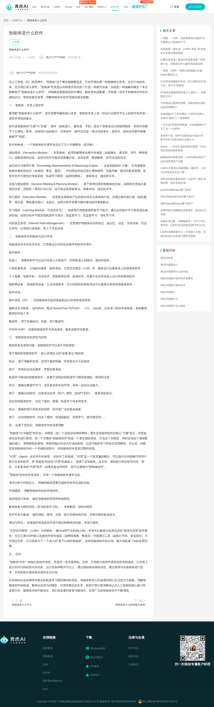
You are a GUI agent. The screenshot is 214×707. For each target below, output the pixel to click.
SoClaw (68, 7)
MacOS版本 (94, 657)
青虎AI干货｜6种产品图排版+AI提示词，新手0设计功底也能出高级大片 (182, 137)
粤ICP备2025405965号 (123, 701)
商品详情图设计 (169, 264)
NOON (46, 672)
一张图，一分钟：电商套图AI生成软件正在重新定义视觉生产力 (182, 40)
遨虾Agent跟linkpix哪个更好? (176, 203)
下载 (125, 7)
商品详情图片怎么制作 (172, 305)
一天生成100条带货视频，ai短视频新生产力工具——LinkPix (183, 126)
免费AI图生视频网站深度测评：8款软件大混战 (183, 212)
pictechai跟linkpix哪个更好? (175, 189)
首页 (34, 7)
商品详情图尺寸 (169, 298)
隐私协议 (133, 656)
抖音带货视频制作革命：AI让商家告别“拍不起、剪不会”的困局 (183, 83)
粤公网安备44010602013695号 (160, 701)
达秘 (45, 664)
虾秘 (45, 689)
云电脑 (15, 41)
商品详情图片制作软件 (172, 285)
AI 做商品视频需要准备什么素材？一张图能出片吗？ (183, 94)
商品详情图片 (167, 292)
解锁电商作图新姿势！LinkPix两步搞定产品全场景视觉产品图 (183, 159)
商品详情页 (166, 257)
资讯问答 (115, 7)
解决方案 (45, 7)
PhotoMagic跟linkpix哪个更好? (177, 196)
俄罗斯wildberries (52, 680)
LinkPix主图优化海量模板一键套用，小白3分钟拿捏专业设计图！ (183, 170)
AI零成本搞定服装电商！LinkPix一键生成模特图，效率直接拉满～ (183, 181)
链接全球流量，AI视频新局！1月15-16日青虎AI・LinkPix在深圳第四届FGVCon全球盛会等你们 (182, 223)
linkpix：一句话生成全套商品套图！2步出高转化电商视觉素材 (183, 148)
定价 (78, 7)
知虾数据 (48, 648)
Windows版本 (95, 648)
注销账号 (133, 664)
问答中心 (18, 20)
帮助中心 (102, 7)
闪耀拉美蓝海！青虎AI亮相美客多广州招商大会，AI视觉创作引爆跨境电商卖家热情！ (182, 62)
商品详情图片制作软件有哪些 (176, 278)
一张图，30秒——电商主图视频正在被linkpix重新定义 (181, 72)
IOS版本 (92, 666)
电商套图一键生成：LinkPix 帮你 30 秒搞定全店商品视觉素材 (183, 51)
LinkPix (57, 7)
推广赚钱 (89, 7)
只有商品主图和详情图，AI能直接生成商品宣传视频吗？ (182, 105)
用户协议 (133, 648)
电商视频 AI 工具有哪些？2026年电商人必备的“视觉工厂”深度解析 (182, 115)
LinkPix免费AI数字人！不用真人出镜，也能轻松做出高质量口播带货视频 (183, 233)
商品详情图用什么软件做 (174, 271)
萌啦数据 (48, 656)
